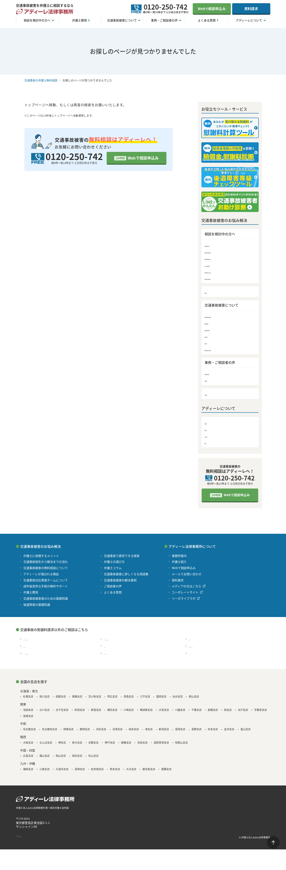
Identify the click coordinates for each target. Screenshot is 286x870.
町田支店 (80, 713)
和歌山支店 (181, 745)
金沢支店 (229, 732)
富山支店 (245, 732)
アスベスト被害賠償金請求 (41, 656)
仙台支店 (178, 699)
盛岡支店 (161, 699)
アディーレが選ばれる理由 (224, 265)
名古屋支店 (29, 732)
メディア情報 (214, 438)
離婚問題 (195, 642)
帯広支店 (112, 699)
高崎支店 (28, 718)
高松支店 (77, 758)
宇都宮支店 (260, 713)
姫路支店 (126, 745)
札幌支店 (28, 699)
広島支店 (28, 758)
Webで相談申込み (143, 158)
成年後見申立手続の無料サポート (228, 279)
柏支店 (228, 713)
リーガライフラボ (183, 601)
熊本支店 (115, 772)
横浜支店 (112, 713)
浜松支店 (101, 732)
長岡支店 (180, 732)
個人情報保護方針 (56, 840)
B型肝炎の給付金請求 (203, 649)
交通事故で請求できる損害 (224, 330)
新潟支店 (164, 732)
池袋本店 (28, 713)
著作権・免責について (28, 840)
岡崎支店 (68, 732)
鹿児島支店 (148, 772)
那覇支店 (166, 772)
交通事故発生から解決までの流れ (228, 251)
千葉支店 (196, 713)
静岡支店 (85, 732)
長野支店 (196, 732)
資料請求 (251, 8)
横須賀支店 (146, 713)
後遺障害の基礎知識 (219, 324)
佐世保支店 (97, 772)
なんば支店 (45, 745)
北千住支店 (62, 713)
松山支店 (93, 758)
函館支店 (61, 699)
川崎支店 (129, 713)
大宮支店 (164, 713)
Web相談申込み (212, 8)
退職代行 (110, 649)
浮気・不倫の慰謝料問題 (120, 642)
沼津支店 (117, 732)
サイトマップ (79, 840)
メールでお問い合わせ (186, 577)
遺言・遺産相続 (114, 656)
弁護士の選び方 (216, 337)
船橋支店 (213, 713)
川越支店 (180, 713)
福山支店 (44, 758)
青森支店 (129, 699)
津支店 (149, 732)
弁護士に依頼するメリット (224, 245)
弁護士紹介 (212, 431)
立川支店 (44, 713)
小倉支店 (44, 772)
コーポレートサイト (185, 595)
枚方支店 (77, 745)
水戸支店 (243, 713)
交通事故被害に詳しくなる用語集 (228, 351)
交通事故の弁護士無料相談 (40, 80)
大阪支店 (28, 745)
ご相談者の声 (214, 382)
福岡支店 (28, 772)
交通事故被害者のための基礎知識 (228, 317)
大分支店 (131, 772)
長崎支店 (80, 772)
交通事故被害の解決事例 (222, 375)
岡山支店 (61, 758)
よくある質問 (214, 396)
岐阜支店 (134, 732)
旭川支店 (44, 699)
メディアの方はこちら (186, 589)
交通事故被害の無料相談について (228, 258)
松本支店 (213, 732)
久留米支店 (62, 772)
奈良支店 (142, 745)
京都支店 (93, 745)
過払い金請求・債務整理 (39, 642)
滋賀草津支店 (161, 745)
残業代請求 (30, 649)
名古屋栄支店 (49, 732)
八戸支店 (145, 699)
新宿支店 (96, 713)
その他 (193, 656)
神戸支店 (110, 745)
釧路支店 (77, 699)
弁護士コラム (214, 344)
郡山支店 (194, 699)
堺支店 (62, 745)
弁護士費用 (212, 292)
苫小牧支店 (94, 699)
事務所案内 (212, 425)
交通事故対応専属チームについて (228, 272)
